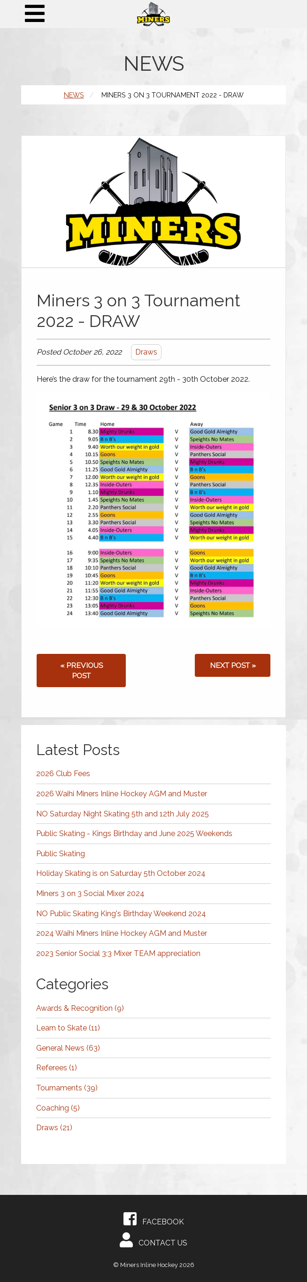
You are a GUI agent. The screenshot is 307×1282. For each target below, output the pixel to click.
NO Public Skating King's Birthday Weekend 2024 (121, 913)
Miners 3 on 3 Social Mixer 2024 (90, 893)
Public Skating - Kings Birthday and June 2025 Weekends (134, 833)
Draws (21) (54, 1127)
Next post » (233, 665)
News (74, 95)
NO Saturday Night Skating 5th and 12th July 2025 (122, 813)
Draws (146, 352)
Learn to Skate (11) (68, 1027)
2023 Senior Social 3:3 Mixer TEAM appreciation (118, 953)
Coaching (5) (58, 1108)
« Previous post (81, 670)
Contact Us (153, 1239)
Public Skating (60, 853)
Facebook (153, 1218)
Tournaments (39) (67, 1087)
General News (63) (68, 1048)
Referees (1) (56, 1067)
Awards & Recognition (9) (80, 1008)
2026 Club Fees (63, 773)
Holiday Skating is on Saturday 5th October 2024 (121, 873)
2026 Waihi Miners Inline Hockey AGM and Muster (121, 793)
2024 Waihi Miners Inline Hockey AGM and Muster (121, 933)
